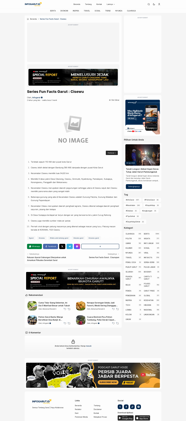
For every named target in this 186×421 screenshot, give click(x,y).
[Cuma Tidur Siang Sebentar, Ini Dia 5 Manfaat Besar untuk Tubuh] (32, 306)
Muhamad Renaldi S (49, 309)
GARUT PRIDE (149, 291)
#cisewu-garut (94, 238)
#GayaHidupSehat (133, 222)
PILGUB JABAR (149, 267)
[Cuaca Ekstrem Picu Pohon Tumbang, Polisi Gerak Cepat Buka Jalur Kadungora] (81, 320)
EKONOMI (64, 11)
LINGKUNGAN (149, 315)
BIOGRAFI (147, 272)
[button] (154, 4)
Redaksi (78, 409)
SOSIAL (97, 11)
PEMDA (128, 291)
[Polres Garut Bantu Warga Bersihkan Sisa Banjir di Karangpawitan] (32, 320)
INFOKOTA (148, 258)
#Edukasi (129, 211)
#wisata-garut (78, 238)
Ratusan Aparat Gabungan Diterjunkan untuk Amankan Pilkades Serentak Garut (46, 258)
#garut (31, 238)
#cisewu (42, 238)
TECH (128, 305)
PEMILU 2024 (131, 262)
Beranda (76, 4)
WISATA (147, 239)
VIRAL (146, 253)
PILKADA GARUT (129, 278)
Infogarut (36, 97)
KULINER (129, 248)
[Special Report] (73, 77)
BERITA (53, 11)
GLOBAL (147, 296)
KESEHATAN (148, 300)
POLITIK (129, 239)
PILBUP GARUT (131, 267)
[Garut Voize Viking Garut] (93, 375)
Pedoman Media (81, 417)
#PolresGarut (149, 200)
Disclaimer (98, 409)
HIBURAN (147, 305)
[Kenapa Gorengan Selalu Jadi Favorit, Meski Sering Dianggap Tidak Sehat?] (81, 306)
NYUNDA (118, 11)
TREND (108, 11)
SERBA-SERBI (149, 262)
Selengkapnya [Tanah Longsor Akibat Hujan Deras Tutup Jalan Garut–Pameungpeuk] (134, 187)
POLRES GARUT (147, 285)
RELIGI (128, 285)
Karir (77, 413)
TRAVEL (87, 11)
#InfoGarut (130, 200)
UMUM (128, 319)
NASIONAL (148, 310)
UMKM (128, 243)
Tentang (88, 4)
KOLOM (129, 315)
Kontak (99, 4)
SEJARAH (129, 272)
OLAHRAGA (131, 11)
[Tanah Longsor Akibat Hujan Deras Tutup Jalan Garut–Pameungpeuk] (142, 155)
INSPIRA (76, 11)
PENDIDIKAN (130, 296)
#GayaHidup (150, 205)
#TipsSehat (130, 216)
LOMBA (128, 310)
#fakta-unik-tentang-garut (59, 238)
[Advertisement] (73, 43)
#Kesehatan (130, 205)
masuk (88, 346)
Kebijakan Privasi (100, 417)
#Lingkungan (147, 211)
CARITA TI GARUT (148, 278)
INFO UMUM (148, 243)
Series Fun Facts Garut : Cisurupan (104, 257)
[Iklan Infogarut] (142, 117)
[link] (149, 4)
